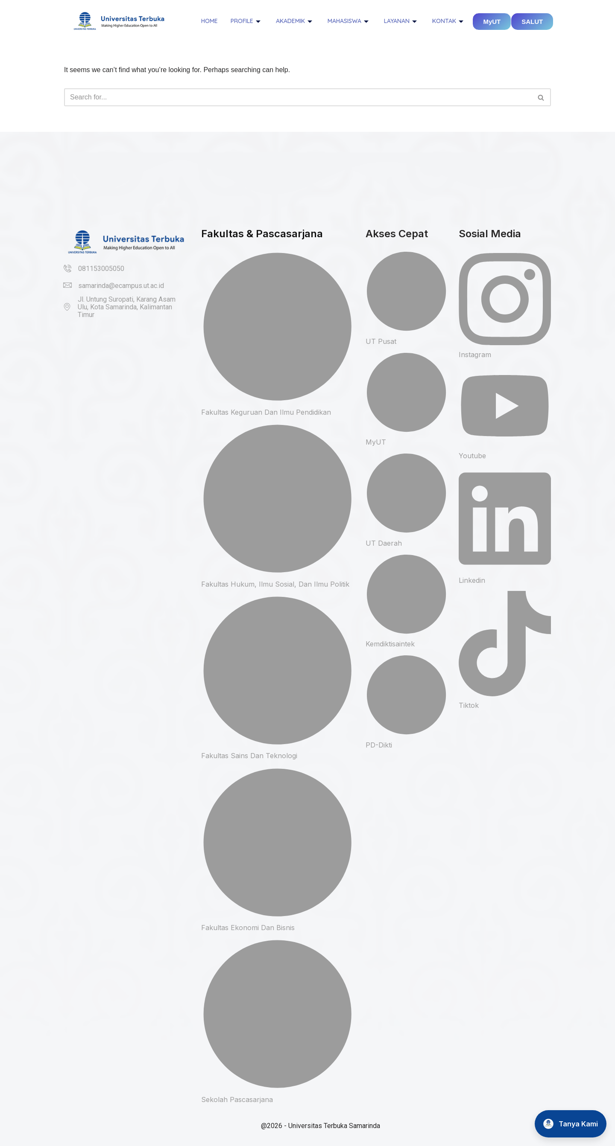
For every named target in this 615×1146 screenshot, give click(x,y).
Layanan (400, 21)
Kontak (447, 21)
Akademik (294, 21)
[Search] (298, 97)
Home (209, 21)
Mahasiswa (348, 21)
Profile (246, 21)
